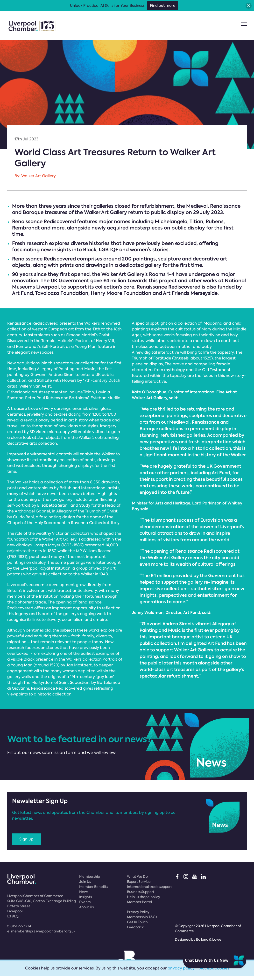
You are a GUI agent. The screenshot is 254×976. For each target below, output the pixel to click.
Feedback (135, 927)
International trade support (149, 886)
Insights (85, 897)
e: (41, 931)
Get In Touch (137, 922)
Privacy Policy (138, 912)
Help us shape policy (143, 897)
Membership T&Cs (142, 917)
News (83, 892)
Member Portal (139, 902)
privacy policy (181, 968)
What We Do (137, 876)
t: (19, 926)
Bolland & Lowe (208, 939)
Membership (89, 876)
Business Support (140, 892)
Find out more (162, 5)
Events (85, 902)
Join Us (85, 881)
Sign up (26, 839)
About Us (86, 907)
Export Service (139, 881)
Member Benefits (93, 886)
